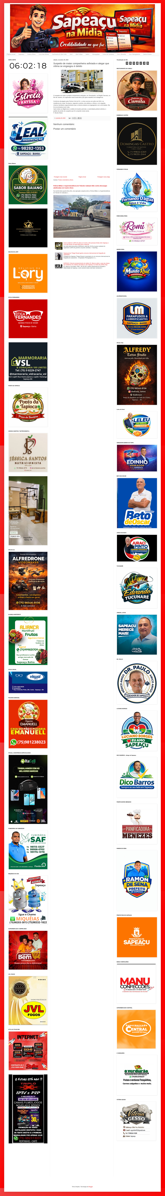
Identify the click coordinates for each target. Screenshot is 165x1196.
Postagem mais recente (60, 177)
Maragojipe (96, 54)
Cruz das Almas (44, 54)
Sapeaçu (21, 54)
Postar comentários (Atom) (65, 180)
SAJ (71, 54)
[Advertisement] (27, 1161)
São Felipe (79, 54)
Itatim (87, 54)
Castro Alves (31, 54)
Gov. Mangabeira (134, 54)
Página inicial (11, 54)
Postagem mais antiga (103, 177)
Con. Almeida (121, 54)
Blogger (91, 1186)
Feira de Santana (108, 54)
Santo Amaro (147, 54)
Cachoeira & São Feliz (59, 54)
